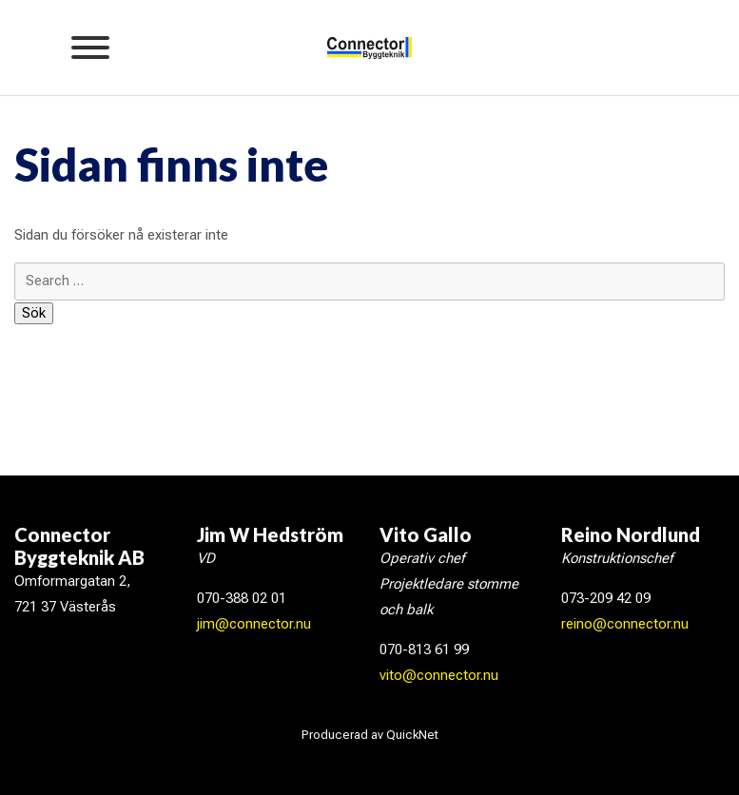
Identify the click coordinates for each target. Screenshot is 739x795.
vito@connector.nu (438, 675)
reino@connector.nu (625, 623)
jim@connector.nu (254, 623)
